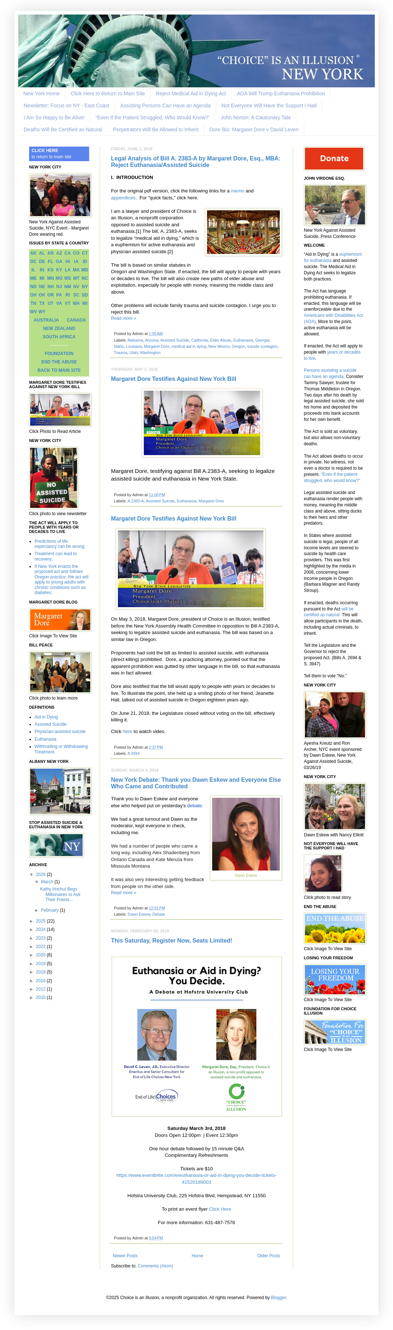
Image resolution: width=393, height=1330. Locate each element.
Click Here (220, 1209)
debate (194, 805)
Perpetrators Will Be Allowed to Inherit (156, 129)
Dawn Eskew (139, 914)
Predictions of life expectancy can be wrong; (60, 544)
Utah (134, 352)
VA (59, 303)
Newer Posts (125, 1255)
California (199, 340)
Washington (150, 352)
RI (68, 295)
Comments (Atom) (155, 1266)
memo (238, 191)
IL (33, 269)
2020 (41, 954)
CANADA (76, 320)
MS (67, 278)
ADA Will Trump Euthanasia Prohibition (281, 93)
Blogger (278, 1297)
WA (76, 303)
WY (42, 311)
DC (33, 261)
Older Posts (268, 1255)
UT (50, 303)
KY (59, 269)
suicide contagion (262, 346)
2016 (41, 980)
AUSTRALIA (46, 320)
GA (59, 261)
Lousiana (134, 346)
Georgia (262, 340)
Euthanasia (243, 340)
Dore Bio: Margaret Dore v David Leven (254, 129)
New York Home (41, 93)
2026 (41, 874)
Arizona (151, 340)
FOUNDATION (59, 353)
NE (42, 286)
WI (85, 303)
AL (42, 253)
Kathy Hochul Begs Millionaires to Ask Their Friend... (60, 894)
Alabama (135, 340)
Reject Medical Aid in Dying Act (191, 93)
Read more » (123, 318)
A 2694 (133, 753)
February (50, 910)
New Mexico (219, 346)
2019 (41, 963)
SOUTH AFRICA (59, 336)
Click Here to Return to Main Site (108, 93)
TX (42, 303)
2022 (41, 946)
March (48, 881)
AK (33, 253)
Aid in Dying (46, 717)
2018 (41, 972)
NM (67, 286)
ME (33, 278)
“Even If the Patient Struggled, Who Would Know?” (152, 117)
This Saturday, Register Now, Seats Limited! (171, 940)
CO (76, 253)
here (127, 731)
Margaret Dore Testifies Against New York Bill (173, 379)
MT (76, 278)
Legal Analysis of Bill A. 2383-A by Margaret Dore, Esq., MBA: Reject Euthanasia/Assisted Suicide (196, 161)
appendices (123, 197)
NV (76, 286)
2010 (41, 997)
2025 (41, 921)
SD (85, 295)
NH (50, 286)
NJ (59, 286)
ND (33, 286)
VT (67, 303)
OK (42, 295)
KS (51, 269)
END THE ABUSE (59, 362)
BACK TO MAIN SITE (58, 370)
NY (85, 286)
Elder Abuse (220, 340)
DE (42, 261)
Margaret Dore (157, 346)
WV (33, 311)
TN (33, 303)
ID (85, 261)
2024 (41, 929)
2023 (41, 938)
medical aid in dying (188, 346)
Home (197, 1255)
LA (68, 269)
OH (33, 295)
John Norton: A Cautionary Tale (256, 117)
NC (85, 278)
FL (50, 261)
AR (50, 253)
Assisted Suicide (174, 340)
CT (85, 253)
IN (42, 269)
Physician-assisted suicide (60, 731)
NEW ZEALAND (59, 328)
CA (67, 253)
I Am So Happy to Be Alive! (54, 117)
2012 (41, 989)
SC (76, 295)
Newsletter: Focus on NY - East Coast (67, 105)
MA (76, 269)
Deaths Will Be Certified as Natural (63, 129)
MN (50, 278)
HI (68, 261)
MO (59, 278)
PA (59, 295)
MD (85, 269)
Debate (158, 914)
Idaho (119, 346)
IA (76, 261)
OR (50, 295)
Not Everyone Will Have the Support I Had (269, 105)
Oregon (238, 346)
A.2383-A (135, 501)
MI (42, 278)
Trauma (120, 352)
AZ (59, 253)
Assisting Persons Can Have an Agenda (165, 105)
